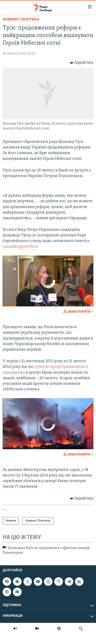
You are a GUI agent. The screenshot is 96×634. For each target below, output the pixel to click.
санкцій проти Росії (20, 247)
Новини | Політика (21, 19)
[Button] (82, 62)
